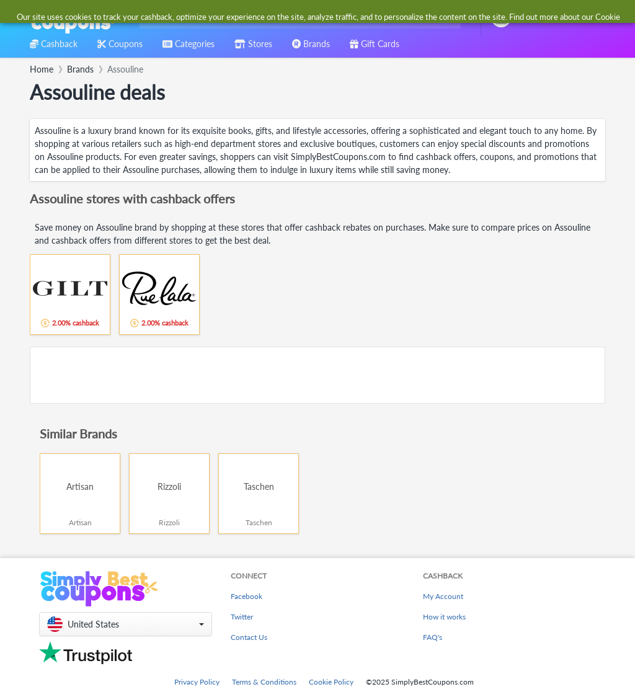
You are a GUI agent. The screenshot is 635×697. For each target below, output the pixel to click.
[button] (125, 624)
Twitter (242, 616)
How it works (444, 616)
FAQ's (432, 637)
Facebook (246, 596)
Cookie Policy (331, 681)
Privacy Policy (197, 681)
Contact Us (249, 637)
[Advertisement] (317, 375)
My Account (443, 596)
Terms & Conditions (264, 681)
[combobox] (297, 17)
